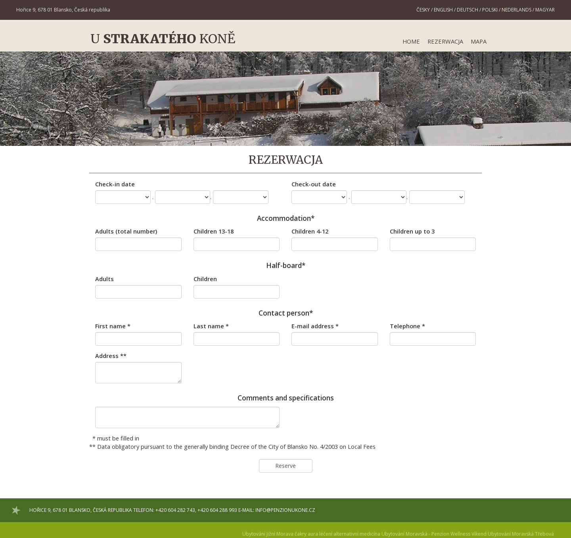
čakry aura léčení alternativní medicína (337, 533)
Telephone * (407, 326)
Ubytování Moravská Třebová (521, 533)
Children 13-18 (214, 231)
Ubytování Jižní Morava (267, 533)
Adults (104, 279)
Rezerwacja (445, 41)
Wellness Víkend (468, 533)
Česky (423, 9)
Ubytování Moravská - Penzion (415, 533)
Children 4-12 (309, 231)
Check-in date (115, 184)
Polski (490, 9)
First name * (112, 326)
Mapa (479, 41)
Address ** (110, 356)
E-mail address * (315, 326)
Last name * (211, 326)
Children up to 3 (412, 231)
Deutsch (467, 9)
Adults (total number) (126, 231)
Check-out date (313, 184)
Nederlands (516, 9)
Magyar (545, 9)
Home (411, 41)
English (443, 9)
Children (205, 279)
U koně (162, 39)
